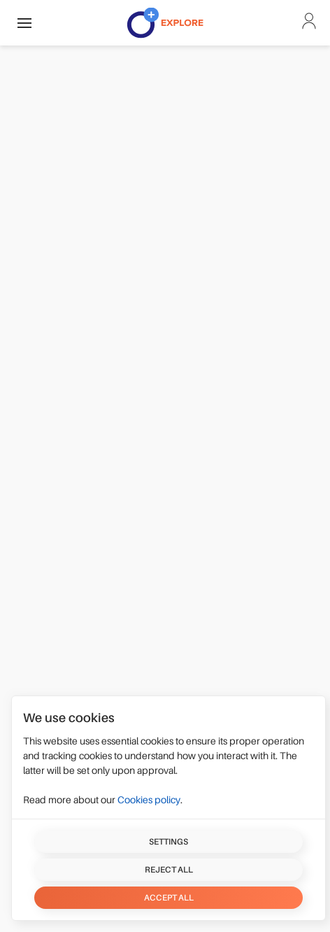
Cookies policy (148, 799)
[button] (24, 22)
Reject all (169, 870)
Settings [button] (168, 842)
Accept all (169, 898)
